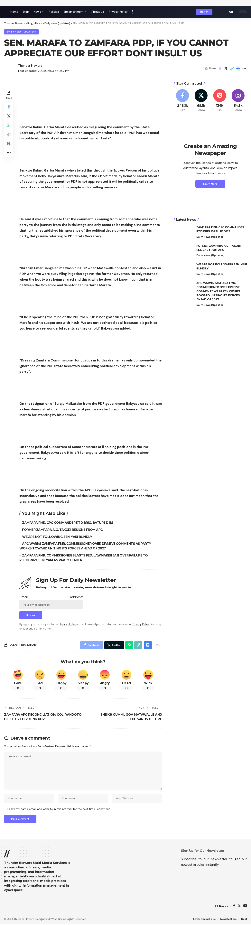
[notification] (218, 12)
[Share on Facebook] (220, 68)
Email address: (51, 601)
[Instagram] (238, 101)
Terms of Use (68, 623)
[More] (244, 68)
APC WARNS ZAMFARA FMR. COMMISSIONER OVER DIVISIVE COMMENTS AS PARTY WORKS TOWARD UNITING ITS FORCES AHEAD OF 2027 (218, 291)
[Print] (238, 68)
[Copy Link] (232, 68)
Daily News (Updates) (22, 32)
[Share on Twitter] (226, 68)
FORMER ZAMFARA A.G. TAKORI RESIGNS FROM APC (63, 530)
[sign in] (204, 12)
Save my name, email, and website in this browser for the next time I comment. (59, 809)
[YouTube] (245, 906)
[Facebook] (182, 101)
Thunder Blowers (30, 66)
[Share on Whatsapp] (9, 126)
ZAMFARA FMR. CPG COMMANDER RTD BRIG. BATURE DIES (68, 523)
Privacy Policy (141, 623)
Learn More (210, 183)
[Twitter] (201, 101)
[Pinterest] (219, 101)
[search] (224, 12)
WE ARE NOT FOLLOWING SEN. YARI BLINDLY (58, 536)
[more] (132, 12)
